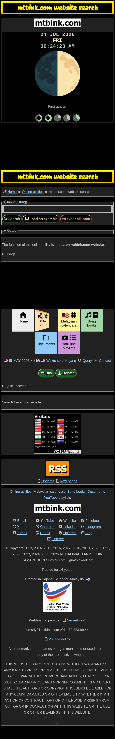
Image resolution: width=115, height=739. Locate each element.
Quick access (16, 396)
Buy (46, 383)
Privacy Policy (59, 649)
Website (69, 530)
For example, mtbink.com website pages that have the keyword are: (57, 264)
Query (87, 370)
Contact (105, 370)
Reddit (45, 543)
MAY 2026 (21, 370)
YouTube (47, 530)
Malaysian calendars (49, 501)
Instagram (93, 536)
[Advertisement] (57, 156)
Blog (88, 543)
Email (21, 530)
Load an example (41, 229)
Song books (76, 501)
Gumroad (47, 536)
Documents (96, 501)
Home (12, 201)
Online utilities (32, 201)
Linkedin (68, 536)
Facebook (93, 530)
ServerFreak (76, 630)
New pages (68, 491)
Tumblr (22, 543)
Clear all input (76, 229)
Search (12, 229)
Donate (66, 383)
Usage (11, 264)
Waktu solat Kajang (61, 370)
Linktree (58, 549)
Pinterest (69, 543)
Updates (47, 491)
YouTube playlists (57, 507)
